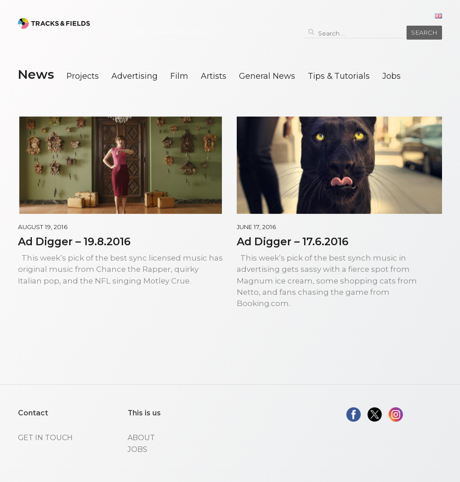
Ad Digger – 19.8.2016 (74, 241)
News (36, 74)
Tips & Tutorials (339, 76)
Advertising (134, 76)
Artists (213, 76)
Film (179, 76)
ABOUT (141, 437)
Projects (82, 76)
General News (267, 76)
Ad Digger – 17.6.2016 (293, 241)
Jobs (391, 76)
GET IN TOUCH (45, 437)
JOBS (137, 449)
